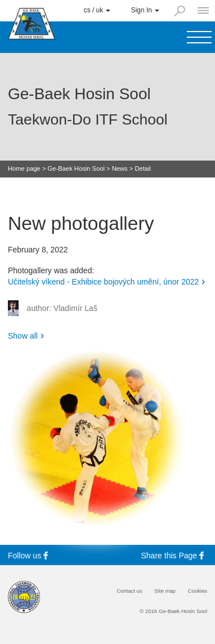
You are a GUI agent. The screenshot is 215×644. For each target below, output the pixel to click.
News (120, 169)
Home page (24, 169)
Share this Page (174, 555)
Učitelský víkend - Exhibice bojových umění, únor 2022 (103, 282)
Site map (165, 591)
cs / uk (97, 10)
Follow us (29, 555)
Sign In (145, 10)
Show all (23, 336)
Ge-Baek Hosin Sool (76, 169)
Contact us (129, 591)
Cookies (197, 591)
